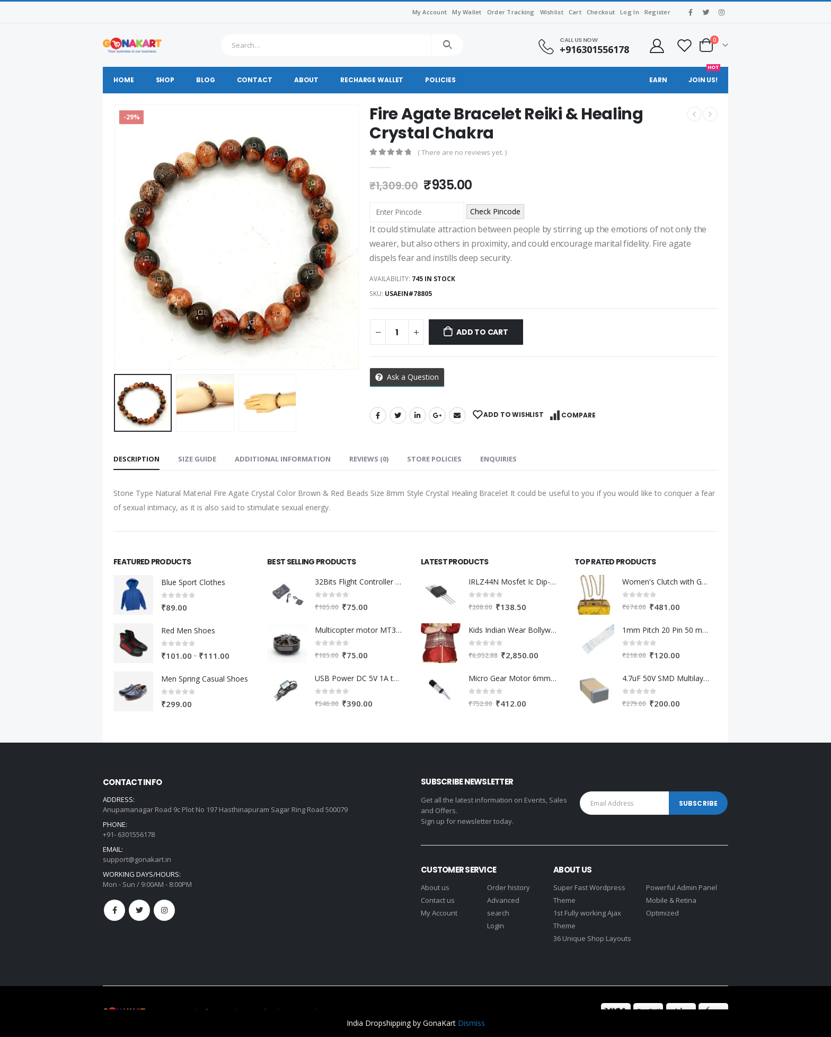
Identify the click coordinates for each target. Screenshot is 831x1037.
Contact (254, 79)
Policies (440, 79)
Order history (508, 887)
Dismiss (471, 1023)
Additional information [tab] (283, 459)
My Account (429, 12)
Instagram (164, 910)
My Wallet (466, 12)
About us (435, 887)
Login (495, 925)
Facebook (377, 415)
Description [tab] (136, 459)
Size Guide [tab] (197, 459)
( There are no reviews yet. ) (462, 152)
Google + (437, 415)
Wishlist (551, 12)
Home (123, 79)
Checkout (601, 12)
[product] (133, 595)
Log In (629, 12)
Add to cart (482, 332)
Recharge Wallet (371, 79)
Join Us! (704, 75)
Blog (205, 79)
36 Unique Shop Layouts (592, 938)
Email (457, 415)
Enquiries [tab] (498, 459)
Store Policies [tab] (434, 459)
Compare (578, 415)
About (306, 79)
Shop (165, 79)
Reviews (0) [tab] (368, 459)
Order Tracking (511, 12)
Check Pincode (495, 211)
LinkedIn (417, 415)
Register (657, 12)
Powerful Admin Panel (681, 887)
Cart (575, 12)
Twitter (398, 415)
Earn (658, 79)
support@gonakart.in (137, 859)
